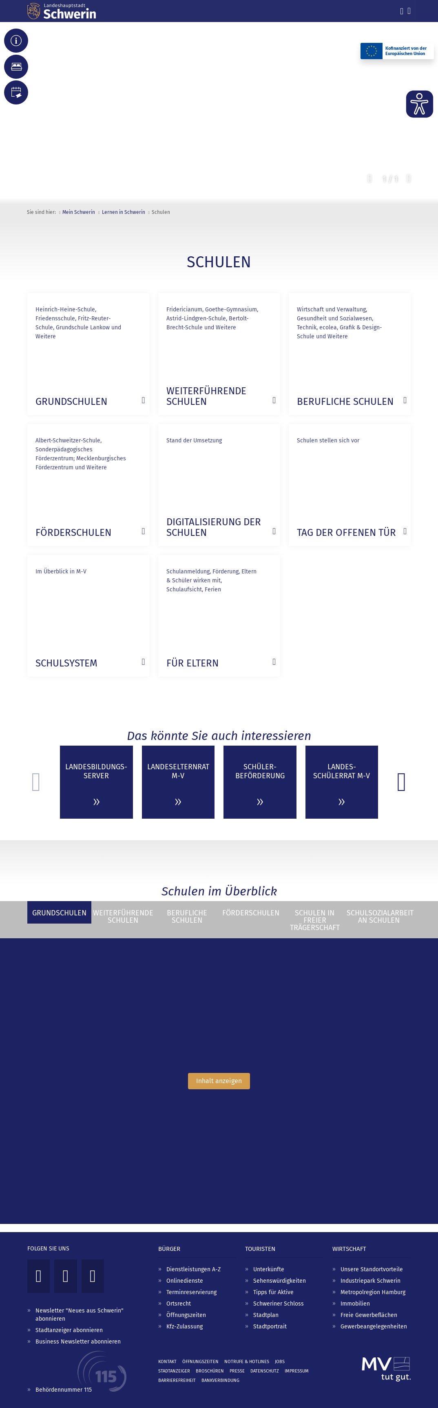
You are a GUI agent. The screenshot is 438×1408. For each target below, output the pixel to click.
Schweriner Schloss (278, 1303)
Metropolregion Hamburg (373, 1292)
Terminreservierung (191, 1292)
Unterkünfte (268, 1269)
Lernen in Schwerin (123, 212)
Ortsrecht (178, 1303)
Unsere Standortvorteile (372, 1269)
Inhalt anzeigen (219, 1081)
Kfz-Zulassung (184, 1326)
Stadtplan (266, 1315)
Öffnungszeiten (186, 1315)
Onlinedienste (184, 1280)
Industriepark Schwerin (370, 1280)
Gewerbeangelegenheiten (374, 1326)
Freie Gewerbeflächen (369, 1315)
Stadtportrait (270, 1326)
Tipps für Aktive (273, 1292)
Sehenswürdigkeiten (279, 1280)
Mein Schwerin (78, 212)
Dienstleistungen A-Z (193, 1269)
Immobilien (355, 1303)
